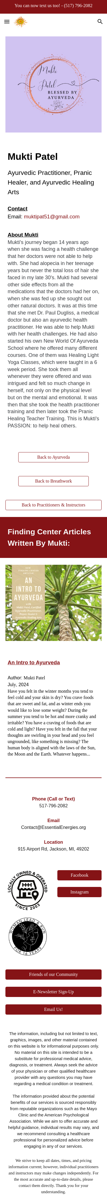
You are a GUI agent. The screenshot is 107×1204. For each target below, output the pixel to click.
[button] (7, 21)
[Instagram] (79, 892)
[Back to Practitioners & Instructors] (54, 505)
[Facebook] (79, 875)
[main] (53, 173)
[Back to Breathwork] (53, 481)
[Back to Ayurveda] (53, 457)
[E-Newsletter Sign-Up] (54, 992)
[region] (53, 7)
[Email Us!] (54, 1009)
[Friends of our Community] (54, 974)
